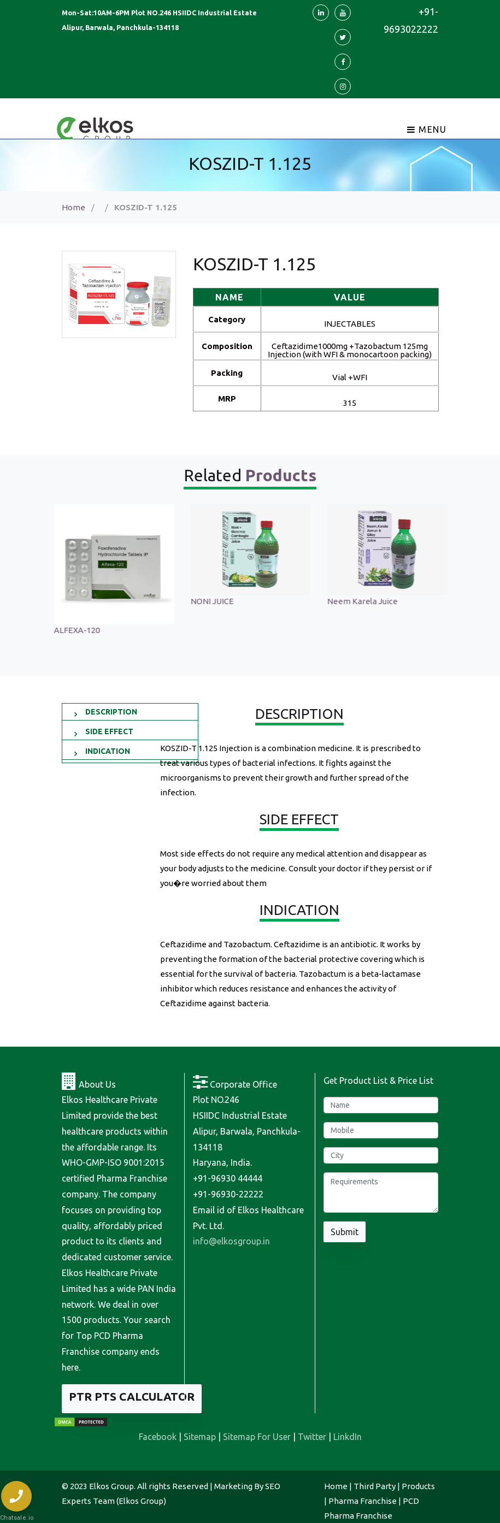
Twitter (312, 1437)
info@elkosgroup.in (231, 1241)
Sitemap (200, 1437)
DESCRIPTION (111, 711)
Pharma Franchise (362, 1501)
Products (418, 1486)
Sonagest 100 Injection (96, 601)
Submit (344, 1232)
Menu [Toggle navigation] (427, 129)
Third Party (375, 1486)
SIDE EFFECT (109, 731)
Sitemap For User (257, 1437)
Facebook (158, 1437)
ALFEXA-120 (213, 630)
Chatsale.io (16, 1517)
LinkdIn (347, 1437)
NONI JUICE (348, 601)
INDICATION (107, 751)
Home (73, 207)
